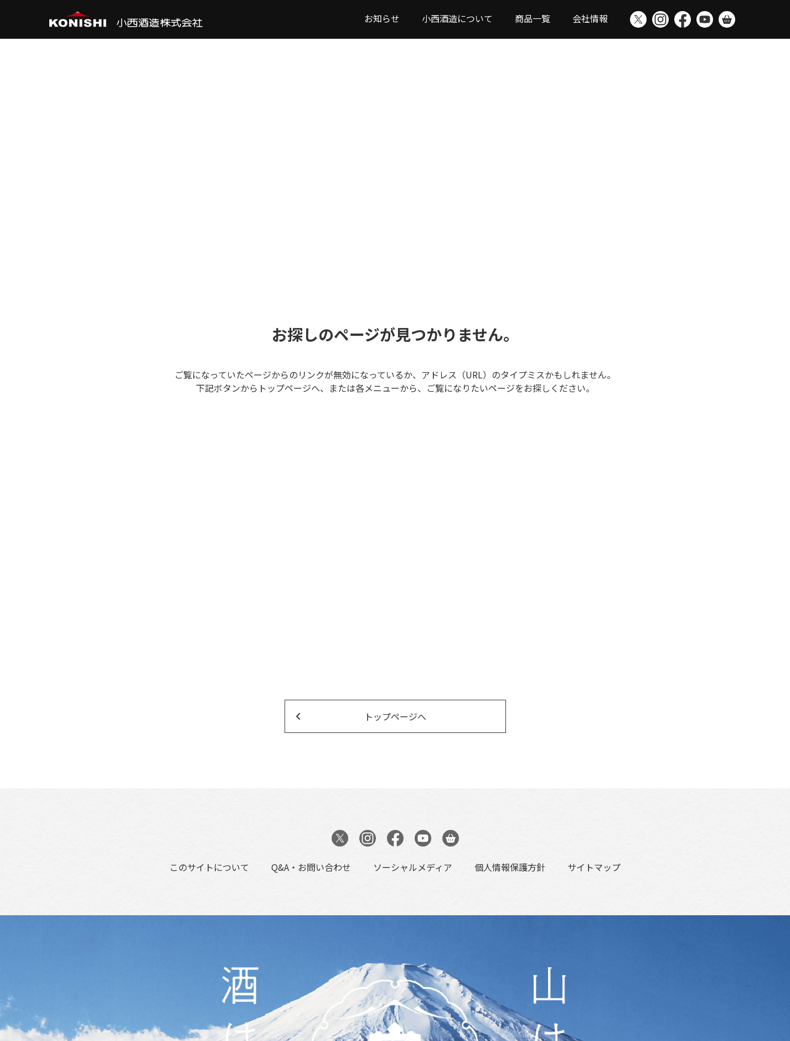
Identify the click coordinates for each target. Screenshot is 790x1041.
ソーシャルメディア (412, 867)
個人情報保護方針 (509, 867)
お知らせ (382, 18)
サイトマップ (594, 867)
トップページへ (395, 716)
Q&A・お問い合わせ (311, 867)
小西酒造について (457, 18)
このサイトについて (209, 867)
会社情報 (590, 18)
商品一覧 (532, 18)
